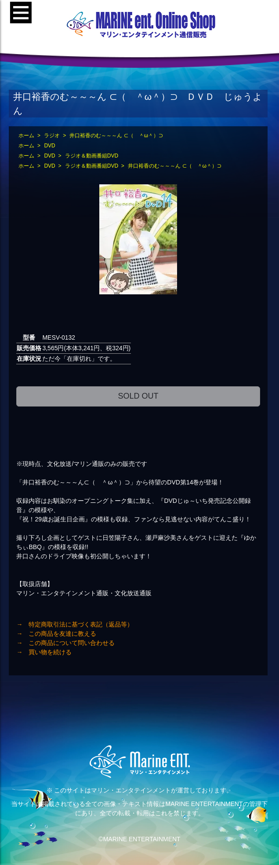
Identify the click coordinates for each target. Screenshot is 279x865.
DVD (49, 146)
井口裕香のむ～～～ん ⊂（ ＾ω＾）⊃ (118, 135)
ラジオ (52, 135)
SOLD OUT (138, 396)
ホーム (26, 135)
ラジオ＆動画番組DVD (91, 156)
